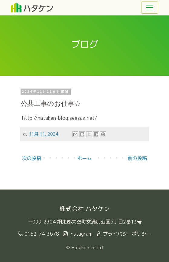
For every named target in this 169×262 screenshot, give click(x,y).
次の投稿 (31, 158)
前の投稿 (137, 158)
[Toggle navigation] (149, 8)
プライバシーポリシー (123, 233)
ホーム (84, 158)
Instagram (78, 233)
